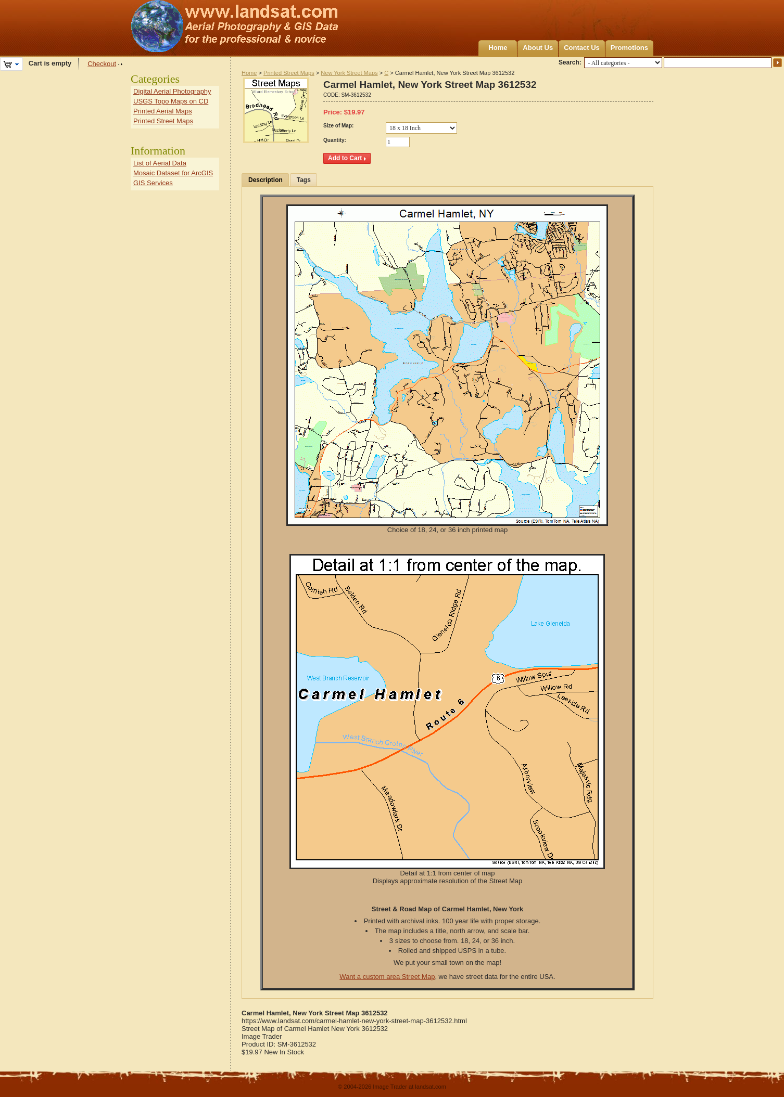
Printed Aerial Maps (162, 111)
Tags (304, 180)
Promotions (629, 47)
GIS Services (153, 183)
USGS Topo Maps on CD (170, 101)
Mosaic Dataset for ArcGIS (173, 173)
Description (265, 180)
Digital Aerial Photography (172, 91)
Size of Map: (338, 125)
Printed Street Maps (288, 73)
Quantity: (334, 140)
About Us (538, 47)
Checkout (101, 64)
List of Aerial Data (159, 163)
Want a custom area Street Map (387, 976)
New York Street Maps (349, 73)
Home (497, 47)
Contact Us (582, 47)
